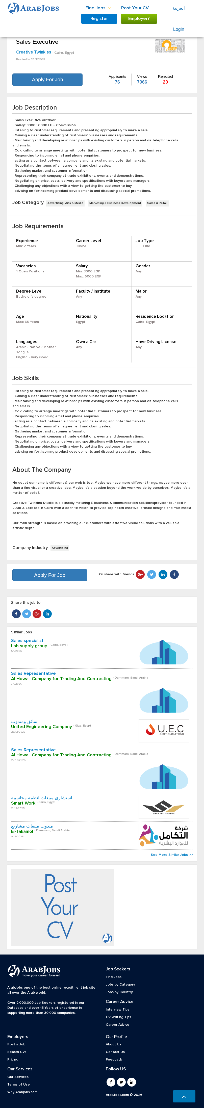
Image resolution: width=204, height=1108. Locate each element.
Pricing (12, 1059)
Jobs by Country (119, 992)
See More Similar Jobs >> (172, 855)
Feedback (114, 1059)
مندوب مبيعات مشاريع (32, 826)
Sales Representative (33, 673)
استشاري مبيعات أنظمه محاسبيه (41, 798)
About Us (113, 1044)
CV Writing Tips (118, 1017)
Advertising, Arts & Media (65, 203)
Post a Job (16, 1044)
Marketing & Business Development (115, 203)
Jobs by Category (120, 984)
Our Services (18, 1077)
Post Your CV (135, 8)
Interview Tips (117, 1009)
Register (99, 18)
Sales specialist (27, 640)
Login (178, 29)
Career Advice (117, 1024)
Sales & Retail (157, 203)
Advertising (60, 548)
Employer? (138, 18)
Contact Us (115, 1052)
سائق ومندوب (24, 721)
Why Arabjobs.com (22, 1092)
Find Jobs (113, 977)
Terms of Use (18, 1084)
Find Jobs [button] (98, 8)
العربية (178, 8)
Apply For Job (47, 79)
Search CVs (16, 1052)
